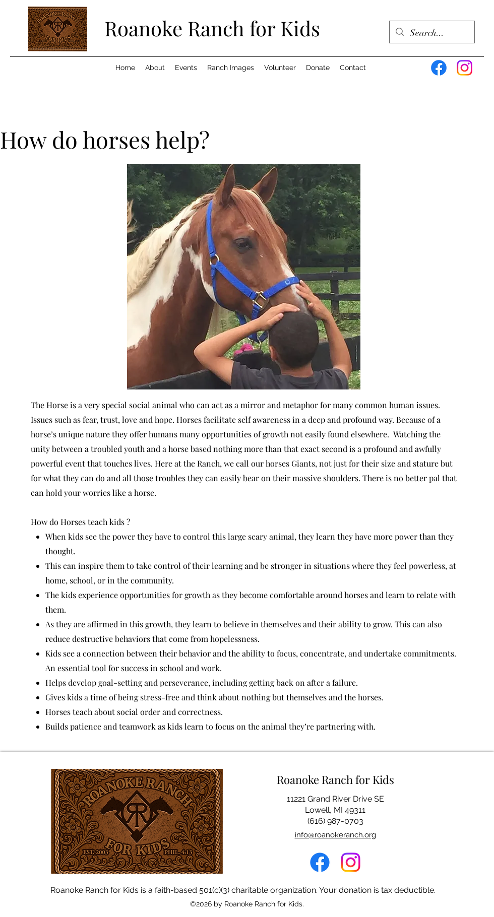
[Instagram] (464, 67)
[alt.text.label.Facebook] (320, 862)
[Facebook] (438, 67)
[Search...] (431, 33)
